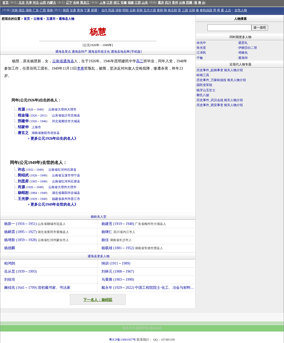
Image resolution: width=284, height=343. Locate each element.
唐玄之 (23, 133)
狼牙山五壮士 (206, 90)
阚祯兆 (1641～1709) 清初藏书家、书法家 (37, 288)
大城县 (75, 121)
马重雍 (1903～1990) (117, 279)
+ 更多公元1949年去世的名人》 (53, 204)
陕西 (66, 10)
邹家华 (23, 127)
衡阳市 (45, 133)
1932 (30, 170)
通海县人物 (66, 19)
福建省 (56, 199)
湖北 (22, 10)
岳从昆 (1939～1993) (20, 271)
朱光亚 (201, 48)
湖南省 (36, 133)
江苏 (109, 2)
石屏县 (71, 170)
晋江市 (75, 199)
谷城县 (75, 193)
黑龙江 (84, 2)
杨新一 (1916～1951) (35, 224)
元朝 (132, 10)
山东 (145, 2)
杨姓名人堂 (98, 216)
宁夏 (87, 10)
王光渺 (23, 199)
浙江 (116, 2)
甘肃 (73, 10)
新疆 (94, 10)
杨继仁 (119, 232)
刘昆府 (23, 181)
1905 (34, 181)
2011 (43, 115)
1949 (40, 109)
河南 (14, 10)
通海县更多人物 (99, 256)
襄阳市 (66, 193)
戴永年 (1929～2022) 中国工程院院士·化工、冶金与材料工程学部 (148, 288)
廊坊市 (66, 121)
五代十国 (149, 10)
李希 (80, 68)
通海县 (68, 61)
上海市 (36, 127)
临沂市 (66, 115)
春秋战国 (206, 10)
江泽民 (201, 52)
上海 (102, 2)
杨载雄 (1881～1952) (132, 248)
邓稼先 (243, 52)
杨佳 (117, 240)
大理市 (71, 109)
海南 (50, 10)
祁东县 (55, 133)
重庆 (161, 2)
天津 (29, 2)
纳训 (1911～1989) (115, 263)
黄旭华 (243, 58)
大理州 (62, 109)
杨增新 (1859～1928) (37, 240)
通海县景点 (63, 51)
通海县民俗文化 (99, 51)
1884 (34, 193)
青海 (80, 10)
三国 (185, 10)
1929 (34, 199)
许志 (21, 170)
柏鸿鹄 (9, 263)
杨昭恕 (23, 193)
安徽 (123, 2)
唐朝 (160, 10)
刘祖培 (9, 279)
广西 (43, 10)
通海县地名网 (120, 51)
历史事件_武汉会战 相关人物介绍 (220, 100)
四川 (168, 2)
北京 (22, 2)
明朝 (125, 10)
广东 (36, 10)
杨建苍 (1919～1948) (134, 224)
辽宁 (69, 2)
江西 (138, 2)
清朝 (118, 10)
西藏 (189, 2)
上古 (228, 10)
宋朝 (139, 10)
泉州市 (66, 199)
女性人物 (240, 10)
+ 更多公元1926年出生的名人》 (53, 138)
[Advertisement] (239, 153)
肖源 (21, 109)
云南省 (38, 19)
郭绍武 (23, 175)
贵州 (175, 2)
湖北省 (56, 193)
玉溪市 (51, 19)
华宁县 (75, 175)
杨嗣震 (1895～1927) (37, 232)
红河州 (62, 170)
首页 (5, 2)
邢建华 (23, 121)
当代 (104, 10)
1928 (34, 175)
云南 (182, 2)
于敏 (200, 58)
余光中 (201, 43)
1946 (43, 121)
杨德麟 (10, 248)
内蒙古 (51, 2)
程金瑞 (23, 115)
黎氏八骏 (203, 95)
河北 (36, 2)
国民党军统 (204, 85)
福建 (131, 2)
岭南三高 (203, 75)
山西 (43, 2)
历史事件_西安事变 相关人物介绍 (220, 105)
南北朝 (172, 10)
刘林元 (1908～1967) (117, 271)
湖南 (29, 10)
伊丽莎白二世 (247, 48)
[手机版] (136, 51)
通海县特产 (79, 51)
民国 (111, 10)
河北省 (56, 121)
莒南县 (75, 115)
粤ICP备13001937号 (122, 339)
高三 (139, 61)
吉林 (76, 2)
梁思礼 (243, 43)
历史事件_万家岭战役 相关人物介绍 (221, 80)
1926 (30, 109)
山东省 (56, 115)
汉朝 (192, 10)
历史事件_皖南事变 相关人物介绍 (220, 70)
